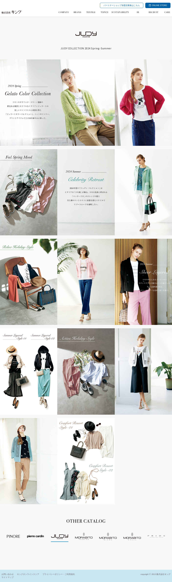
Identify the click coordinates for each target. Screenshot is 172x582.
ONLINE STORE (158, 5)
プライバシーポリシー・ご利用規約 (58, 574)
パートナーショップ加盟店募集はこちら (121, 5)
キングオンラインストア (28, 574)
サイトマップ (8, 577)
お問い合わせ (8, 574)
